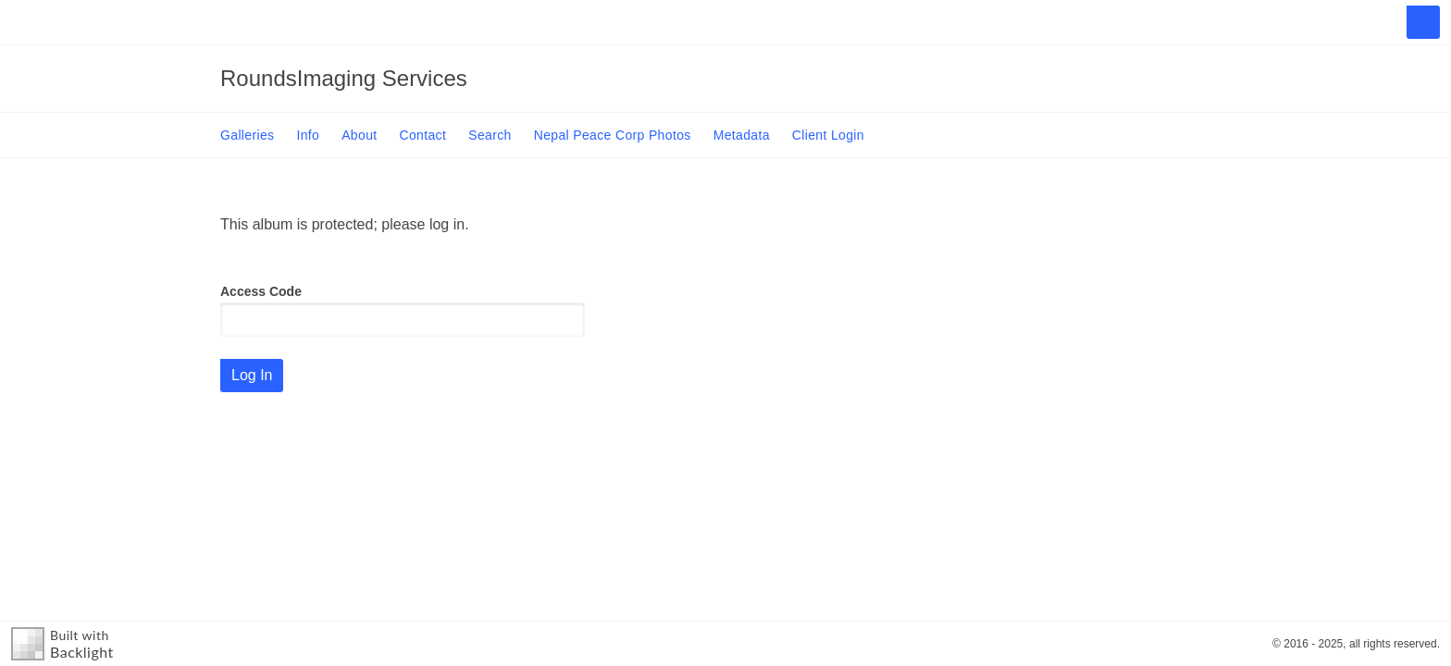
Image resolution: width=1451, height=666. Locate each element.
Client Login (828, 135)
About (359, 135)
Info (307, 135)
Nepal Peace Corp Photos (612, 135)
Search (489, 135)
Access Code (261, 291)
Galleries (247, 135)
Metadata (741, 135)
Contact (423, 135)
